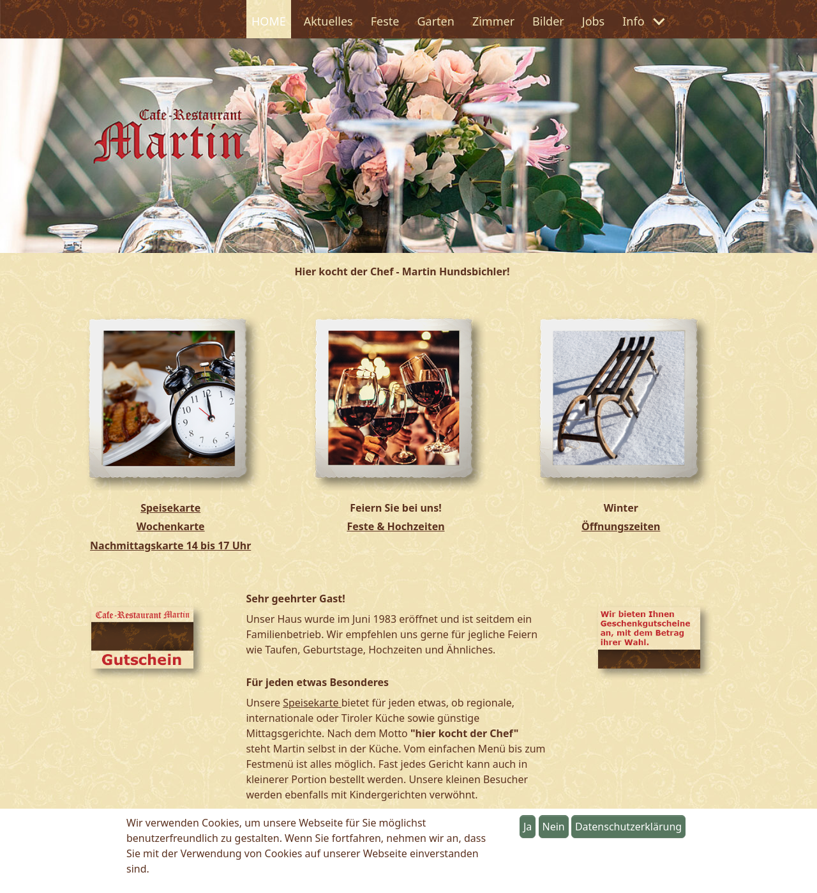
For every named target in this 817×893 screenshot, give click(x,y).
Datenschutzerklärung (628, 827)
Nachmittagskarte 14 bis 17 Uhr (170, 545)
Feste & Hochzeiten (395, 526)
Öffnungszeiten (620, 526)
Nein (554, 827)
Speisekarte (170, 508)
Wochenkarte (171, 526)
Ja (527, 827)
